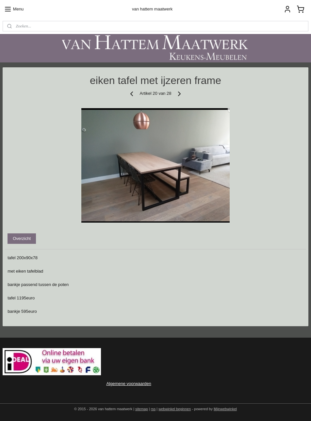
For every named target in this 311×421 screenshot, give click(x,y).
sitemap (141, 409)
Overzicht (22, 238)
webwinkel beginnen (174, 409)
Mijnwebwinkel (225, 409)
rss (153, 409)
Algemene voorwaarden (128, 383)
